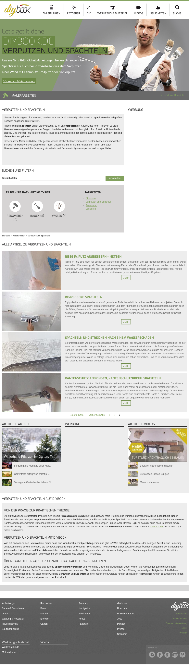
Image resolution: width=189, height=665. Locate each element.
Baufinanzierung (10, 629)
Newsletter (84, 613)
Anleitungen (51, 13)
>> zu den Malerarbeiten (19, 81)
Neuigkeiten (158, 13)
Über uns (122, 608)
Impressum (181, 613)
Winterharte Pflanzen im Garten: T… (29, 456)
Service (83, 603)
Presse (120, 629)
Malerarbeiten (157, 526)
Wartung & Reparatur (13, 618)
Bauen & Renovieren (13, 608)
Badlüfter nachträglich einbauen (156, 465)
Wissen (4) (59, 209)
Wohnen (44, 613)
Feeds (82, 618)
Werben (183, 633)
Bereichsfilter (10, 178)
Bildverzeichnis (180, 618)
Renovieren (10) (15, 210)
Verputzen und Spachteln (99, 201)
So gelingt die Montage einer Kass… (33, 465)
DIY (89, 13)
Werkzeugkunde (10, 647)
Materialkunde (9, 652)
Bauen (43, 608)
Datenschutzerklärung (176, 623)
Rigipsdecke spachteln (83, 297)
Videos (138, 13)
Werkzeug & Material (112, 13)
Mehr (125, 277)
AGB (185, 628)
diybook (122, 603)
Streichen (91, 198)
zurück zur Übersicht (173, 95)
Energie (44, 618)
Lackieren (91, 208)
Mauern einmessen (150, 482)
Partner (121, 623)
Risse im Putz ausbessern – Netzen (93, 257)
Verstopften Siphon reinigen (154, 474)
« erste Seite (76, 415)
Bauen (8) (37, 209)
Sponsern (122, 634)
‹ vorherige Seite (96, 415)
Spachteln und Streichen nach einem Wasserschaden (109, 338)
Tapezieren (91, 205)
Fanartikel (84, 623)
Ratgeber (73, 13)
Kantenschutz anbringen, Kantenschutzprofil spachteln (113, 378)
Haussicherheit (10, 623)
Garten (5, 613)
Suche (177, 13)
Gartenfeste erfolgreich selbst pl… (32, 474)
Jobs (119, 618)
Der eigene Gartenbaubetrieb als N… (33, 482)
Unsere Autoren (125, 613)
